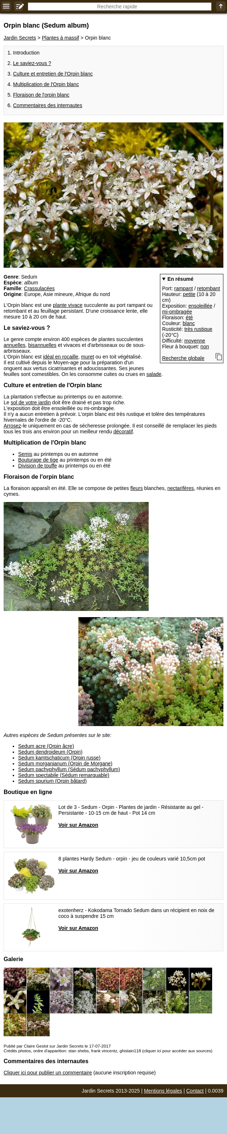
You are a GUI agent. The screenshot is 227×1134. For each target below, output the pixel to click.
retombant (208, 288)
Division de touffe (37, 466)
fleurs (136, 488)
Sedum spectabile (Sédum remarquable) (63, 775)
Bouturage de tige (38, 460)
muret (87, 357)
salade (153, 374)
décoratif (123, 431)
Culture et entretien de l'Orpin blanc (53, 74)
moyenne (194, 341)
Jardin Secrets (20, 38)
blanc (189, 323)
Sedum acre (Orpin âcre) (46, 746)
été (189, 317)
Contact (195, 1091)
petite (189, 294)
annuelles (14, 345)
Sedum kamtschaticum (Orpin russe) (59, 758)
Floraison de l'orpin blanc (41, 95)
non (205, 346)
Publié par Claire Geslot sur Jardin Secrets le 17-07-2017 (57, 1046)
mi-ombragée (177, 312)
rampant (183, 288)
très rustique (198, 329)
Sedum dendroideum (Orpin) (50, 752)
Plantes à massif (60, 38)
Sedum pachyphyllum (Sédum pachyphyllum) (69, 769)
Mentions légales (163, 1091)
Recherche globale (183, 358)
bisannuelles (42, 345)
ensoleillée (200, 306)
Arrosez (12, 426)
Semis (25, 454)
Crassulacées (39, 288)
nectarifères (180, 488)
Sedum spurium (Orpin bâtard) (52, 781)
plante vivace (68, 305)
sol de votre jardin (31, 402)
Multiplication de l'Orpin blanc (46, 84)
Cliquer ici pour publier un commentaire (48, 1073)
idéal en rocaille (60, 357)
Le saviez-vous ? (32, 63)
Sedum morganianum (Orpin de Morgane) (65, 763)
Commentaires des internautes (47, 105)
